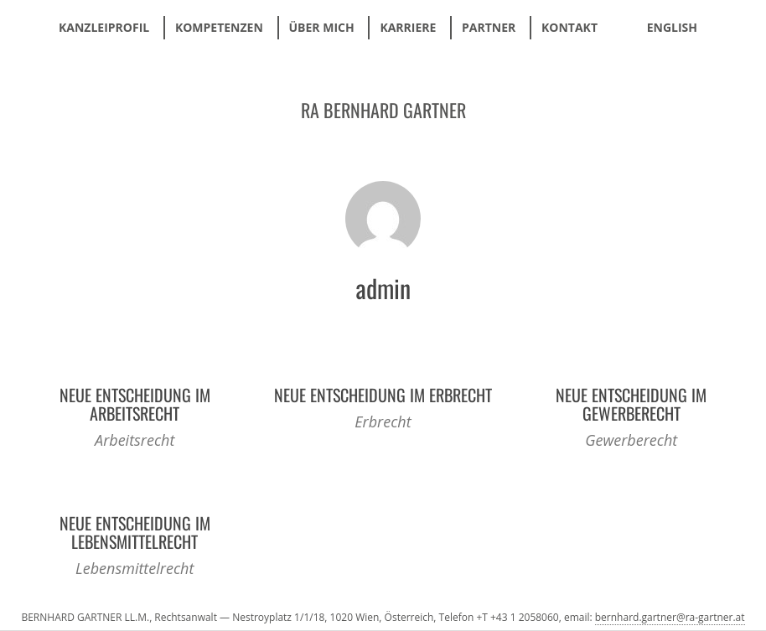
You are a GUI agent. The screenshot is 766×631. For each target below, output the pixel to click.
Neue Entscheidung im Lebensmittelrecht (135, 532)
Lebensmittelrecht (134, 568)
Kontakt (569, 27)
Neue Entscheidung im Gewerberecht (631, 404)
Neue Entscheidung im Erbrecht (383, 394)
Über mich (322, 27)
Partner (488, 27)
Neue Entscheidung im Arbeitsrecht (135, 404)
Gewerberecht (631, 440)
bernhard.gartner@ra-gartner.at (670, 617)
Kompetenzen (219, 27)
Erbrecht (383, 421)
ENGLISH (672, 27)
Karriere (408, 27)
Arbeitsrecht (134, 440)
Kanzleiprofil (104, 27)
